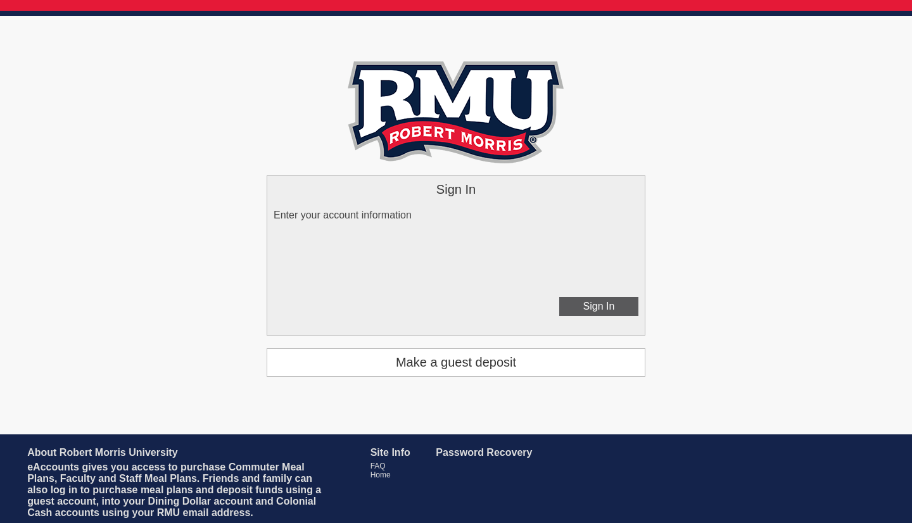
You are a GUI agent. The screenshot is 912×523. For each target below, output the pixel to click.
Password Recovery (484, 452)
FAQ (378, 466)
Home (380, 474)
